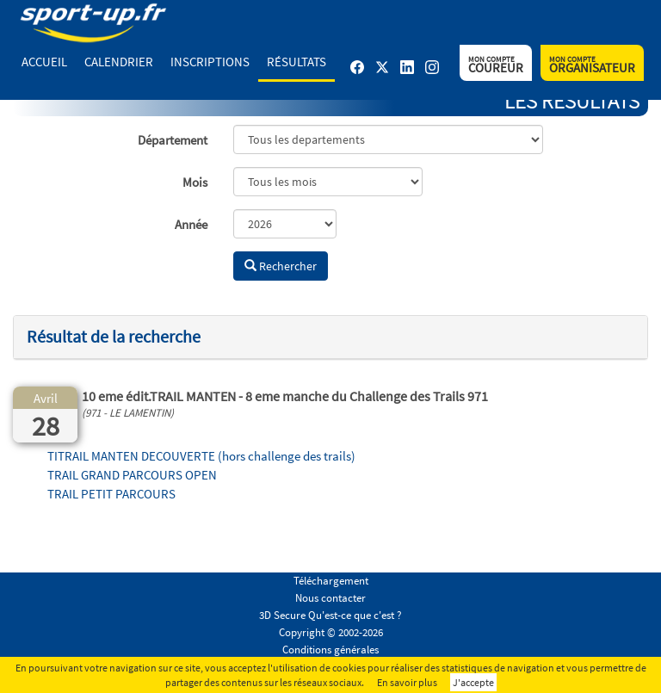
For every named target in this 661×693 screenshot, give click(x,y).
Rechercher (280, 266)
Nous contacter (330, 598)
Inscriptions (210, 61)
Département (172, 140)
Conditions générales (330, 649)
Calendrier (118, 61)
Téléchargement (330, 580)
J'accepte (473, 682)
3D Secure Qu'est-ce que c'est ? (330, 615)
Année (191, 224)
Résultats (296, 61)
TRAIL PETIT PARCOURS (111, 494)
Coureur (495, 65)
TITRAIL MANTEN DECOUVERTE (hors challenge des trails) (201, 456)
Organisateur (592, 65)
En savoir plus (407, 682)
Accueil (44, 61)
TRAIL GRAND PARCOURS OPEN (132, 475)
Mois (194, 182)
